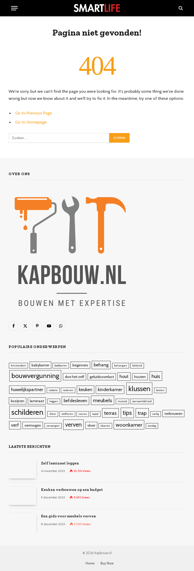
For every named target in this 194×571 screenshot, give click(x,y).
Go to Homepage (31, 121)
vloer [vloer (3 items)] (91, 425)
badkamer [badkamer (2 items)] (61, 365)
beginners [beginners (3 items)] (80, 365)
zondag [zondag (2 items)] (152, 425)
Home (90, 563)
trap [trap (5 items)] (142, 413)
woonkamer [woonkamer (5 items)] (129, 425)
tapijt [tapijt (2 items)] (95, 414)
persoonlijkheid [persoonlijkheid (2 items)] (142, 401)
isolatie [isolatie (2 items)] (53, 390)
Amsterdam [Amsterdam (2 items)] (18, 365)
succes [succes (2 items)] (83, 414)
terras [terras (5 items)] (110, 413)
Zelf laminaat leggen (60, 463)
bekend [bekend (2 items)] (137, 365)
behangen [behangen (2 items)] (120, 365)
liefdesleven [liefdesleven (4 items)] (75, 400)
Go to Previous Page (33, 112)
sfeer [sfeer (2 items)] (52, 414)
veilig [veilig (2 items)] (155, 414)
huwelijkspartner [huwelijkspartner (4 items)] (27, 389)
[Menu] (14, 8)
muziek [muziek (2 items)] (122, 401)
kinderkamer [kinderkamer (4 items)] (110, 389)
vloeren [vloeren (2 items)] (105, 425)
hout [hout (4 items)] (124, 376)
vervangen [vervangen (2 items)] (53, 425)
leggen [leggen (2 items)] (54, 401)
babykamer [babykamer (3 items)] (40, 365)
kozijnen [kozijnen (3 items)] (17, 401)
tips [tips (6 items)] (127, 412)
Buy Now (107, 563)
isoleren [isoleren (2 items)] (68, 390)
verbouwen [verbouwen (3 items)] (173, 413)
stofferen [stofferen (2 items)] (67, 414)
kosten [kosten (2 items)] (160, 390)
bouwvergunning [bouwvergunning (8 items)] (35, 376)
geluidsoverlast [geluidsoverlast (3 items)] (102, 376)
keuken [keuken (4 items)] (85, 389)
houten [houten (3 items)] (140, 376)
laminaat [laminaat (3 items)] (37, 401)
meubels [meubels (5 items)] (102, 400)
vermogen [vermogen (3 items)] (33, 425)
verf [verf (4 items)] (15, 425)
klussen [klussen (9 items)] (139, 388)
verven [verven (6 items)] (73, 424)
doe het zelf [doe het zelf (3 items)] (74, 376)
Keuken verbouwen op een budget (72, 489)
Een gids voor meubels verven (68, 516)
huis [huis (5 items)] (156, 376)
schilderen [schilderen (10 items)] (27, 412)
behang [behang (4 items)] (101, 365)
